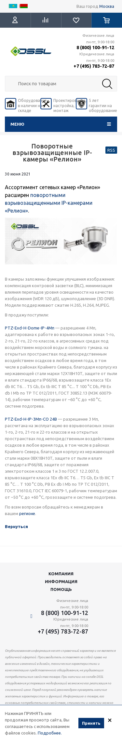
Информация (61, 581)
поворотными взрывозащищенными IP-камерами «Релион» (48, 203)
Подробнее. (50, 733)
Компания (61, 573)
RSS (111, 150)
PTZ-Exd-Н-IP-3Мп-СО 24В (31, 419)
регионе (27, 513)
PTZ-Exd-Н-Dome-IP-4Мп (29, 328)
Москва (106, 6)
